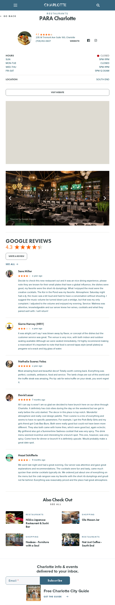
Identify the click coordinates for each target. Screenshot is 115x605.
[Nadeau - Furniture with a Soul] (14, 539)
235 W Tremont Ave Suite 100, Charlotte (55, 37)
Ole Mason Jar (90, 520)
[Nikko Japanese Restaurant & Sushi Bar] (14, 517)
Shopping (88, 514)
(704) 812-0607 (43, 41)
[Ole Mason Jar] (70, 517)
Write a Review (16, 256)
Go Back (8, 16)
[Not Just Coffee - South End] (70, 539)
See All (57, 504)
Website (75, 41)
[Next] (104, 198)
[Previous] (10, 198)
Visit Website (57, 92)
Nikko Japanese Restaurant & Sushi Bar (37, 523)
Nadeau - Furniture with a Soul (37, 543)
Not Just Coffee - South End (92, 543)
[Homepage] (56, 5)
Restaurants (35, 514)
